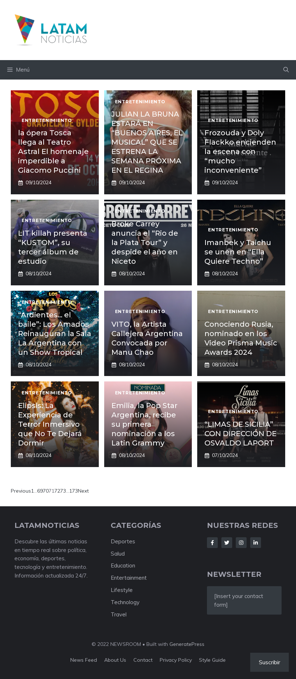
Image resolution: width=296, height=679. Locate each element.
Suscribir (269, 662)
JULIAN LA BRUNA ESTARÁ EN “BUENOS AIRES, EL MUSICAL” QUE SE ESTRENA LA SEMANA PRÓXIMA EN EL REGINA (147, 142)
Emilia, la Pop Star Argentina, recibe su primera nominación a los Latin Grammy (144, 424)
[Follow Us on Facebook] (212, 542)
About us (115, 660)
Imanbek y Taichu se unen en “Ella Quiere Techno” (237, 252)
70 (46, 491)
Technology (125, 602)
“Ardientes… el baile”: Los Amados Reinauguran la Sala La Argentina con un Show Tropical (54, 334)
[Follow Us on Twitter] (226, 542)
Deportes (123, 541)
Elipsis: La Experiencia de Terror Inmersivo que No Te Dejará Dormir (50, 424)
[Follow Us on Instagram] (241, 542)
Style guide (212, 660)
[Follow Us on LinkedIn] (255, 542)
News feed (83, 660)
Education (123, 565)
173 (73, 491)
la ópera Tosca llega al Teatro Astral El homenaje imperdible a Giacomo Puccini (53, 151)
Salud (118, 553)
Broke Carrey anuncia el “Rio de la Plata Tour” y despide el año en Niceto (144, 242)
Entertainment (129, 577)
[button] (286, 70)
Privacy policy (176, 660)
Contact (143, 660)
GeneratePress (186, 644)
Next (83, 491)
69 (40, 491)
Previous (21, 491)
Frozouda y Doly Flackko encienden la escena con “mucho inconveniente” (240, 151)
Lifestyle (122, 590)
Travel (119, 614)
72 (57, 491)
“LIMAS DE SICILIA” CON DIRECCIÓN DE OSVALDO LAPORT (240, 433)
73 (63, 491)
